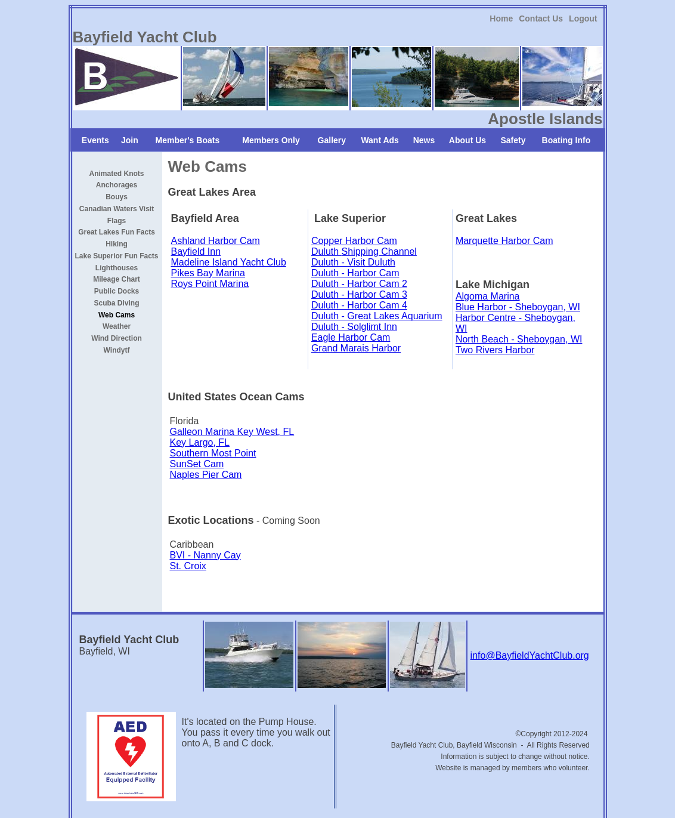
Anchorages (116, 185)
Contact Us (541, 18)
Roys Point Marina (210, 284)
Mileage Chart (116, 279)
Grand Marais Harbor (356, 348)
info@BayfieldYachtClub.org (529, 655)
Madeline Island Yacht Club (228, 262)
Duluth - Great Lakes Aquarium (376, 316)
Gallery (332, 140)
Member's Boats (188, 140)
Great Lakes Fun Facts (116, 232)
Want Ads (380, 140)
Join (129, 140)
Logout (583, 18)
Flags (116, 220)
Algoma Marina (488, 296)
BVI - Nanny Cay (205, 555)
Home (501, 18)
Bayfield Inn (196, 251)
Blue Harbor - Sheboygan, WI (518, 307)
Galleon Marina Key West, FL (232, 432)
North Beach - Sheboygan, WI (519, 339)
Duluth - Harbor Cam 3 (359, 294)
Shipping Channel (379, 251)
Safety (512, 140)
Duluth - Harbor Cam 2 (359, 284)
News (424, 140)
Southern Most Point (213, 453)
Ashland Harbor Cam (215, 241)
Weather (117, 326)
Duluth (326, 251)
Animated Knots (116, 173)
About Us (467, 140)
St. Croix (188, 566)
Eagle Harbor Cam (351, 337)
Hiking (117, 244)
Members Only (270, 140)
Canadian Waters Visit (116, 209)
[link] (501, 18)
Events (95, 140)
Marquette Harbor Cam (504, 241)
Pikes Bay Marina (208, 273)
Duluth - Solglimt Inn (354, 327)
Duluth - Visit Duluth (353, 262)
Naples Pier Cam (206, 475)
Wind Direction (116, 338)
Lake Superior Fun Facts (117, 256)
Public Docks (116, 291)
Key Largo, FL (200, 442)
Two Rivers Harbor (495, 350)
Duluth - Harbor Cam (355, 273)
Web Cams (116, 314)
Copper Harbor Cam (354, 241)
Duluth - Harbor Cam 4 (359, 305)
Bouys (117, 197)
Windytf (117, 350)
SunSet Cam (197, 464)
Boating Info (566, 140)
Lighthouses (116, 267)
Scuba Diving (117, 303)
